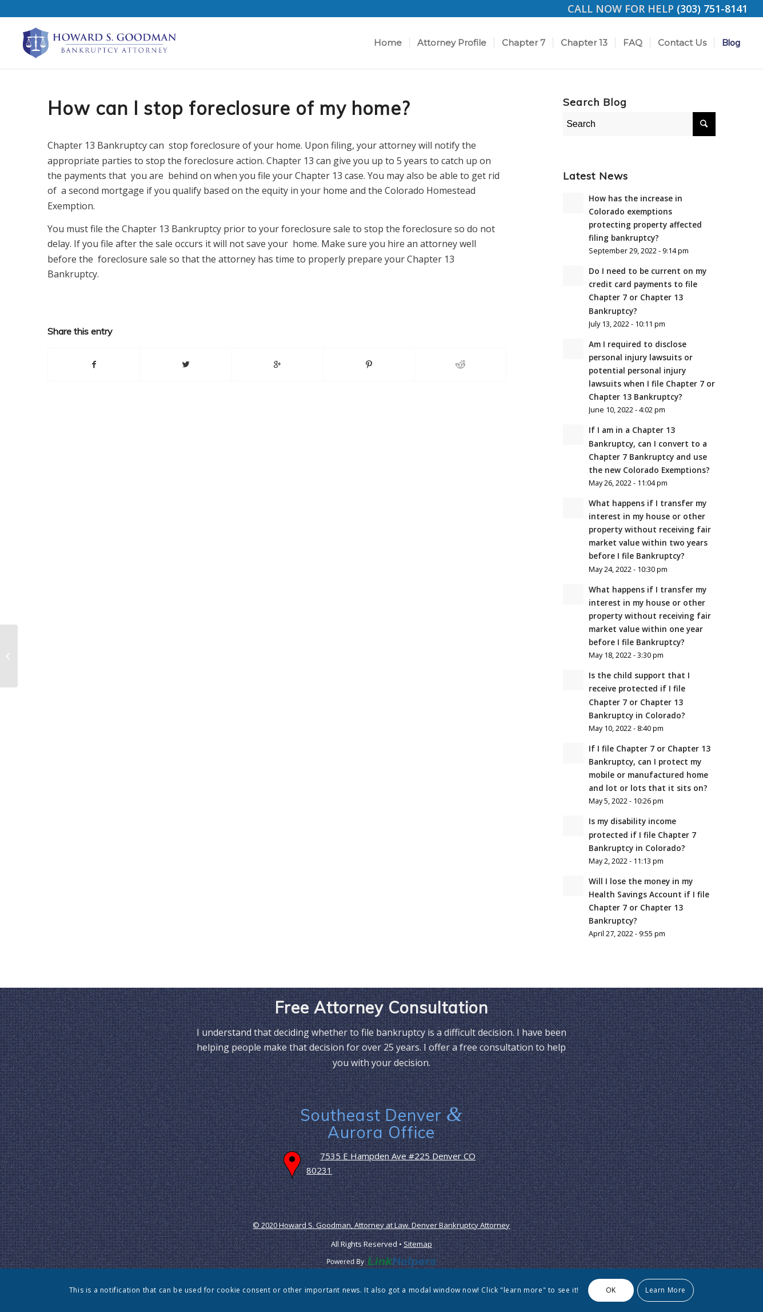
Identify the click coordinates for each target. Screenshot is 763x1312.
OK (611, 1290)
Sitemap (418, 1244)
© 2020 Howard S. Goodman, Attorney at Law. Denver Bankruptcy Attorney (381, 1225)
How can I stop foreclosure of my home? (228, 108)
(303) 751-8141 (712, 8)
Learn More (665, 1290)
